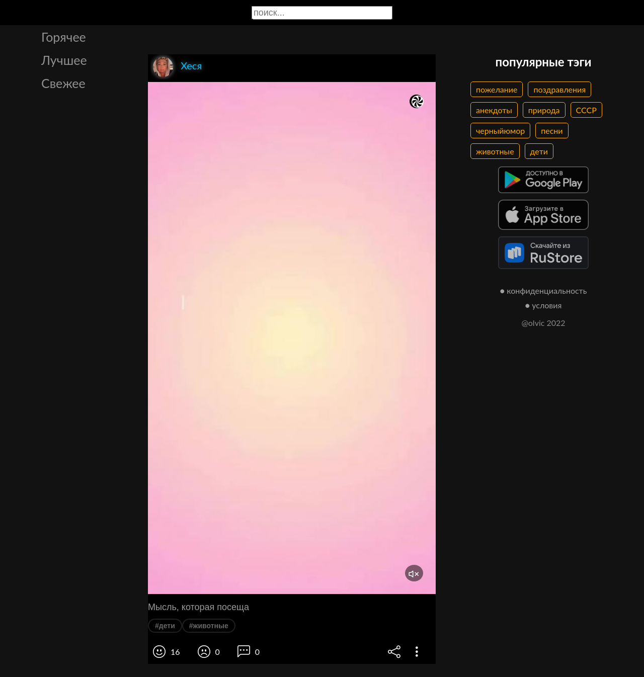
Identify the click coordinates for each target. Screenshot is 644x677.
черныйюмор (500, 130)
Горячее (63, 36)
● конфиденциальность (543, 290)
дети (539, 151)
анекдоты (494, 110)
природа (544, 110)
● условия (543, 305)
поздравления (559, 89)
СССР (586, 110)
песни (551, 130)
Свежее (63, 83)
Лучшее (64, 59)
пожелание (496, 89)
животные (495, 151)
